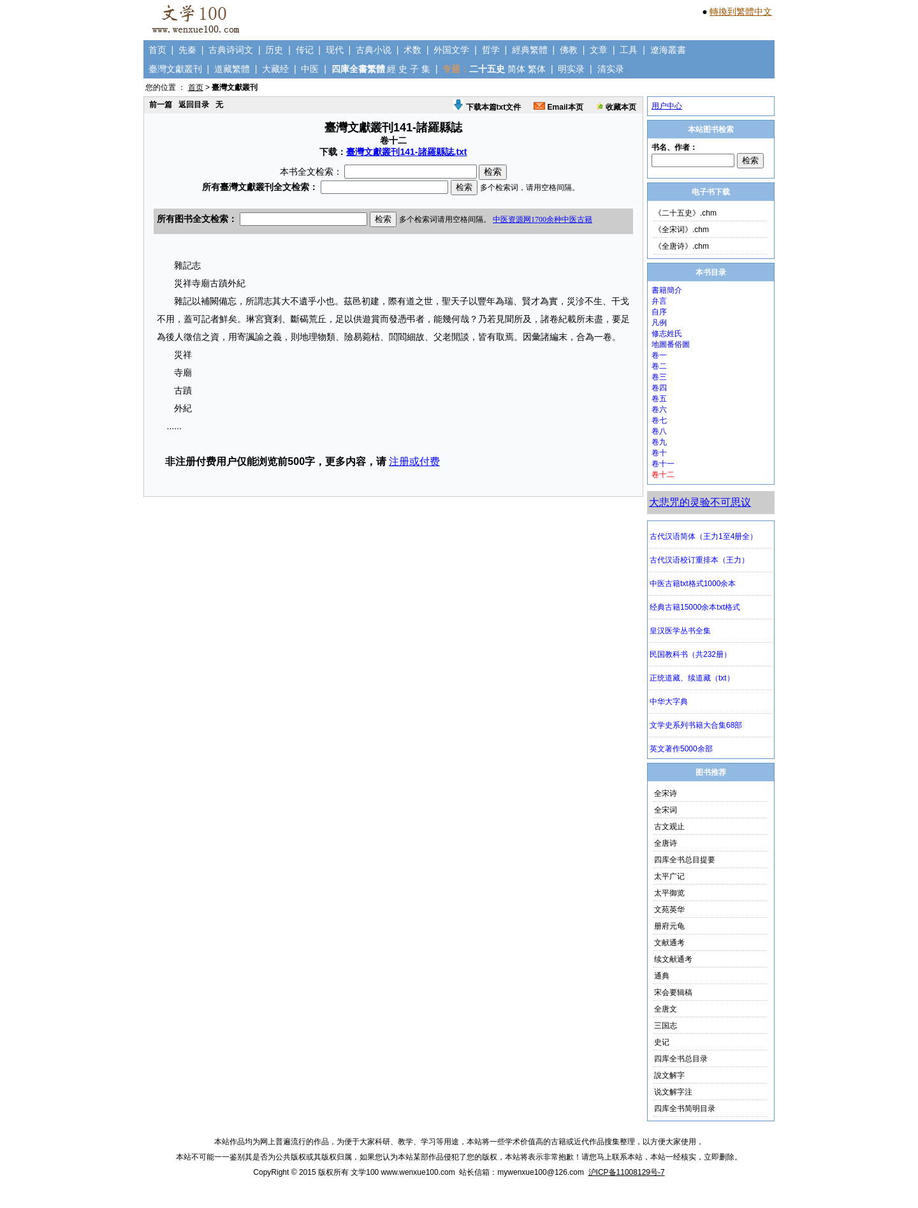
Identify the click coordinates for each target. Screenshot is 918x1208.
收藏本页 (616, 107)
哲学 (491, 50)
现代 (335, 50)
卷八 (659, 431)
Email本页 (558, 107)
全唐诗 (665, 843)
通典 (661, 975)
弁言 (659, 301)
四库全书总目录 (681, 1058)
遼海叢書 (668, 50)
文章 (599, 50)
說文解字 (669, 1075)
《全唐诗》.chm (681, 246)
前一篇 (160, 104)
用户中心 (667, 105)
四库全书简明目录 (684, 1108)
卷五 (659, 398)
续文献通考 (673, 959)
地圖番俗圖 (671, 344)
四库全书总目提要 (684, 859)
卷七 (659, 420)
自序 (659, 311)
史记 (661, 1042)
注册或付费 (414, 461)
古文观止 (669, 826)
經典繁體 (530, 50)
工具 (629, 50)
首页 (157, 50)
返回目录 (193, 104)
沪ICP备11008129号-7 (626, 1172)
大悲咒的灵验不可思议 (700, 502)
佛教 (569, 50)
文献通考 (669, 942)
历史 (274, 50)
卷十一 (663, 463)
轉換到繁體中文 (741, 11)
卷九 (659, 442)
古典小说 (373, 50)
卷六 (659, 409)
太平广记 (669, 876)
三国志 (665, 1025)
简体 (516, 69)
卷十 (659, 452)
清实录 (610, 69)
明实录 (571, 69)
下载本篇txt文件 (487, 107)
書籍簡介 (667, 290)
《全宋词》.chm (681, 229)
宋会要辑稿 (673, 992)
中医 (310, 69)
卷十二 (663, 474)
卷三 (659, 376)
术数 (412, 50)
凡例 (659, 322)
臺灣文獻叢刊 (175, 69)
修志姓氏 (667, 333)
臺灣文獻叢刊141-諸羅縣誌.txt (406, 152)
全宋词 (665, 810)
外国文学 (451, 50)
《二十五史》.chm (685, 213)
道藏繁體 (232, 69)
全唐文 (665, 1009)
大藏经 (275, 69)
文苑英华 (669, 909)
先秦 (187, 50)
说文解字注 (673, 1091)
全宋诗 (665, 793)
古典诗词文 (230, 50)
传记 (305, 50)
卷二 (659, 366)
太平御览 (669, 892)
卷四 (659, 387)
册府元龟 (669, 926)
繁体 (537, 69)
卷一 (659, 355)
